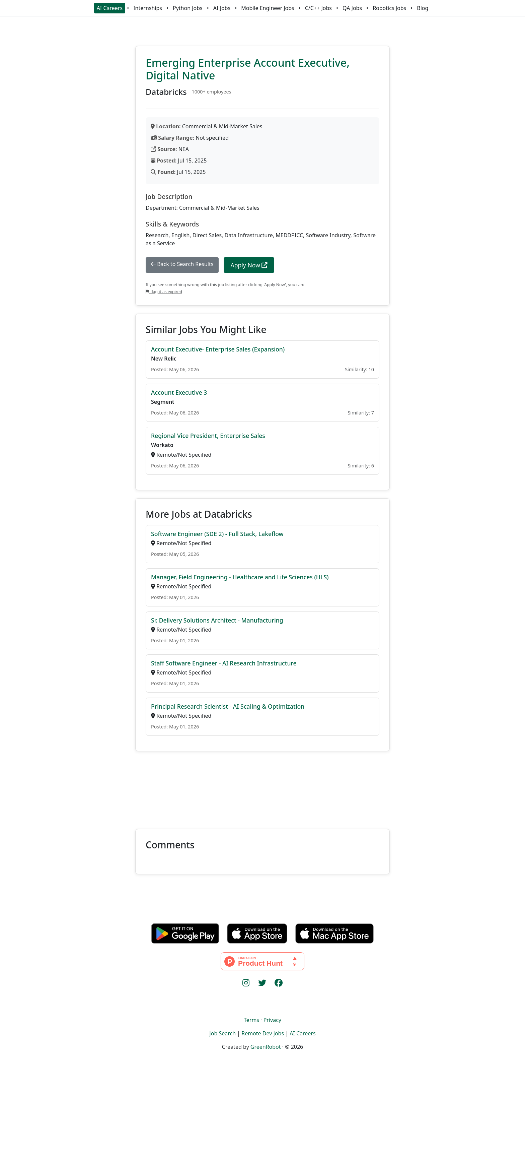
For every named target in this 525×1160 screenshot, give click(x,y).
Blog (422, 8)
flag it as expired (164, 292)
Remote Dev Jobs (262, 1033)
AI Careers (110, 8)
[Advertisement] (262, 786)
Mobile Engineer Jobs (267, 8)
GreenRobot (265, 1046)
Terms (251, 1020)
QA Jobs (352, 8)
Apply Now (249, 265)
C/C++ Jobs (318, 8)
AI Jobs (221, 8)
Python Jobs (188, 8)
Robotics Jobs (389, 8)
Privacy (272, 1020)
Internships (147, 8)
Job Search (222, 1033)
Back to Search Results (182, 264)
